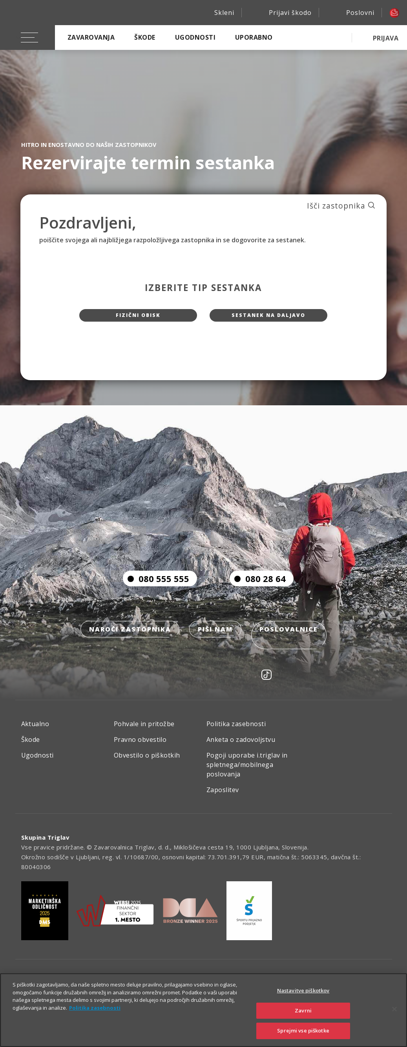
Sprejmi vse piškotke (303, 1030)
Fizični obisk (138, 318)
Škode (144, 37)
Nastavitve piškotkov (303, 990)
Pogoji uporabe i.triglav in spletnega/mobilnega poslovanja (247, 771)
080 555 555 (156, 594)
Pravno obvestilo (140, 745)
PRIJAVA (385, 38)
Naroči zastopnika (127, 646)
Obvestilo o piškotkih (147, 761)
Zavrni (303, 1010)
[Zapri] (394, 1009)
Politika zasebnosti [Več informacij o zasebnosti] (94, 1007)
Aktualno (35, 730)
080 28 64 (258, 594)
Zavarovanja (91, 37)
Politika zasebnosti (236, 730)
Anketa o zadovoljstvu (240, 745)
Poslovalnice (291, 646)
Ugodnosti (195, 37)
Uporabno (254, 37)
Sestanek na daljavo (268, 318)
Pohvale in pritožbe (144, 730)
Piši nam (215, 646)
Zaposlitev (222, 796)
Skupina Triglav (45, 843)
